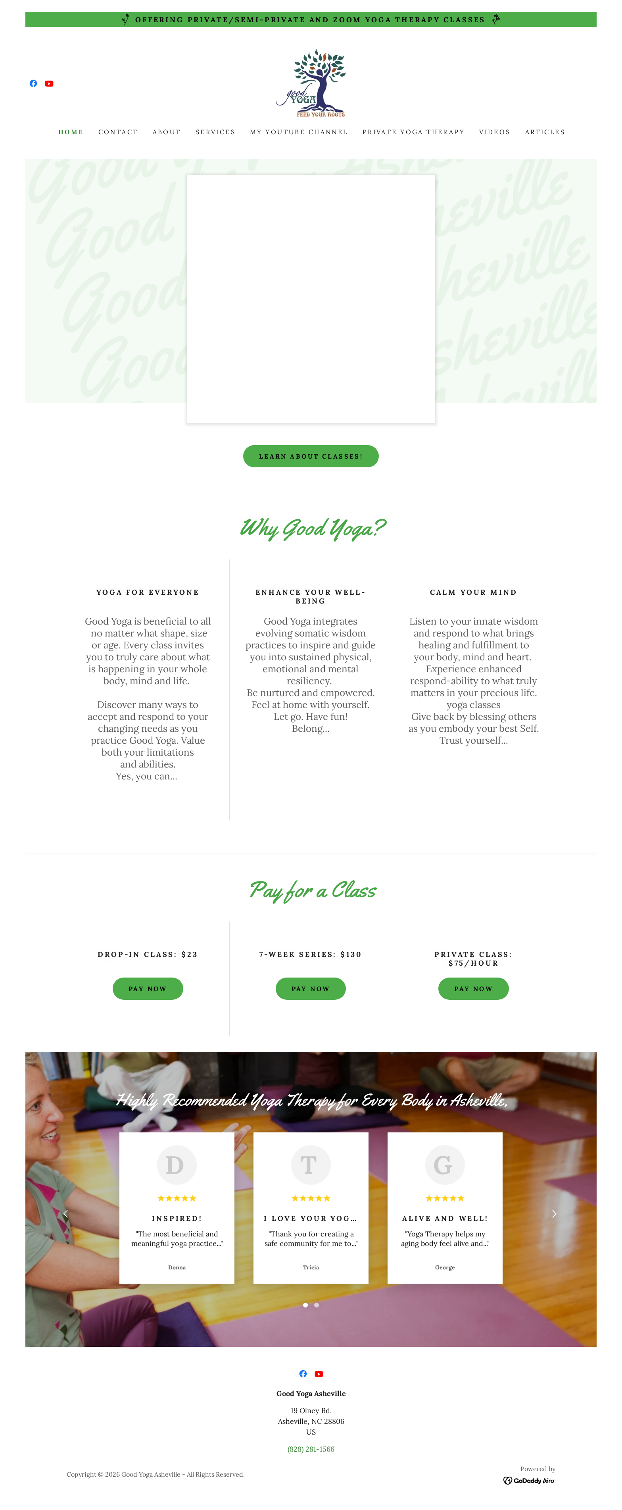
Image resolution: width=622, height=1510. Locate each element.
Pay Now (148, 989)
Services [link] (216, 132)
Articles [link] (545, 132)
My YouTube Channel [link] (299, 132)
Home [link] (71, 132)
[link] (33, 83)
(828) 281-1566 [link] (311, 1449)
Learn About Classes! (311, 456)
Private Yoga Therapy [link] (414, 132)
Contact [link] (118, 132)
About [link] (167, 132)
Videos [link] (495, 132)
